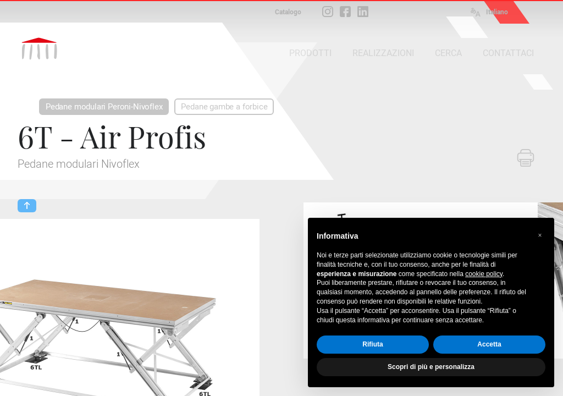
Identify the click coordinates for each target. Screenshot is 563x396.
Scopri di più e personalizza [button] (431, 367)
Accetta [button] (489, 344)
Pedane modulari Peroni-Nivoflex (104, 107)
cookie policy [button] (484, 274)
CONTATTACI (508, 53)
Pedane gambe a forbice (224, 107)
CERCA (448, 53)
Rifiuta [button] (372, 344)
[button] (540, 235)
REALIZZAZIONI (383, 53)
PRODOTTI (310, 53)
